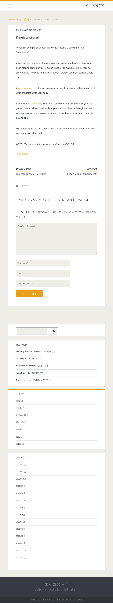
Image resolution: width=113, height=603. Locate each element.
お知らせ (20, 401)
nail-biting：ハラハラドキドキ (29, 359)
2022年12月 (21, 464)
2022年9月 (20, 486)
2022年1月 (20, 543)
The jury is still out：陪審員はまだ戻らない (34, 380)
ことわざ (20, 408)
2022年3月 (20, 529)
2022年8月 (20, 493)
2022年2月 (20, 536)
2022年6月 (20, 507)
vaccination (24, 88)
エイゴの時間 (93, 5)
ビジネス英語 (22, 415)
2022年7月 (20, 500)
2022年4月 (20, 522)
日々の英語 (21, 422)
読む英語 (24, 19)
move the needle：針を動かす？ (30, 373)
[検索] (54, 331)
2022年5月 (20, 515)
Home (12, 19)
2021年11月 (21, 557)
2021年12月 (21, 550)
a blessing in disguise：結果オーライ (32, 366)
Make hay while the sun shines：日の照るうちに (36, 351)
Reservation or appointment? (82, 174)
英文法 (19, 437)
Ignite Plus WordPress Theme (45, 600)
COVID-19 (36, 103)
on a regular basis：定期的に (31, 174)
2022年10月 (21, 479)
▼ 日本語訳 (22, 154)
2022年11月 (21, 472)
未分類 (19, 429)
